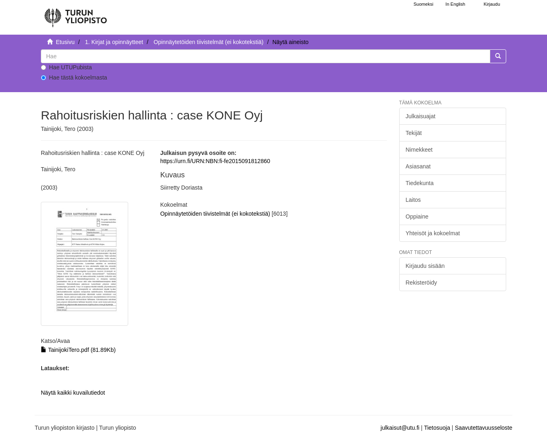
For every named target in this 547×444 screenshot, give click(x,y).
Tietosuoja (437, 427)
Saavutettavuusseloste (483, 427)
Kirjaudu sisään (425, 266)
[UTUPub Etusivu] (75, 14)
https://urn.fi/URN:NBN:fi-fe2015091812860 (215, 161)
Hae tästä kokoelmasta (74, 77)
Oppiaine (417, 216)
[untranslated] (265, 56)
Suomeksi (423, 4)
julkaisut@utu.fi (399, 427)
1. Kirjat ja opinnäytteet (114, 42)
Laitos (413, 200)
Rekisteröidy (421, 282)
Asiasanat (418, 166)
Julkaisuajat (421, 116)
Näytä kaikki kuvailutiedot (73, 392)
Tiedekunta (420, 183)
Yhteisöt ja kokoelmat (433, 233)
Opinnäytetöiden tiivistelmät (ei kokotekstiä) (208, 42)
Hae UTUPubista (66, 67)
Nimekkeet (419, 149)
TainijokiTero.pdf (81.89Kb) (78, 350)
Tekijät (414, 133)
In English (455, 4)
